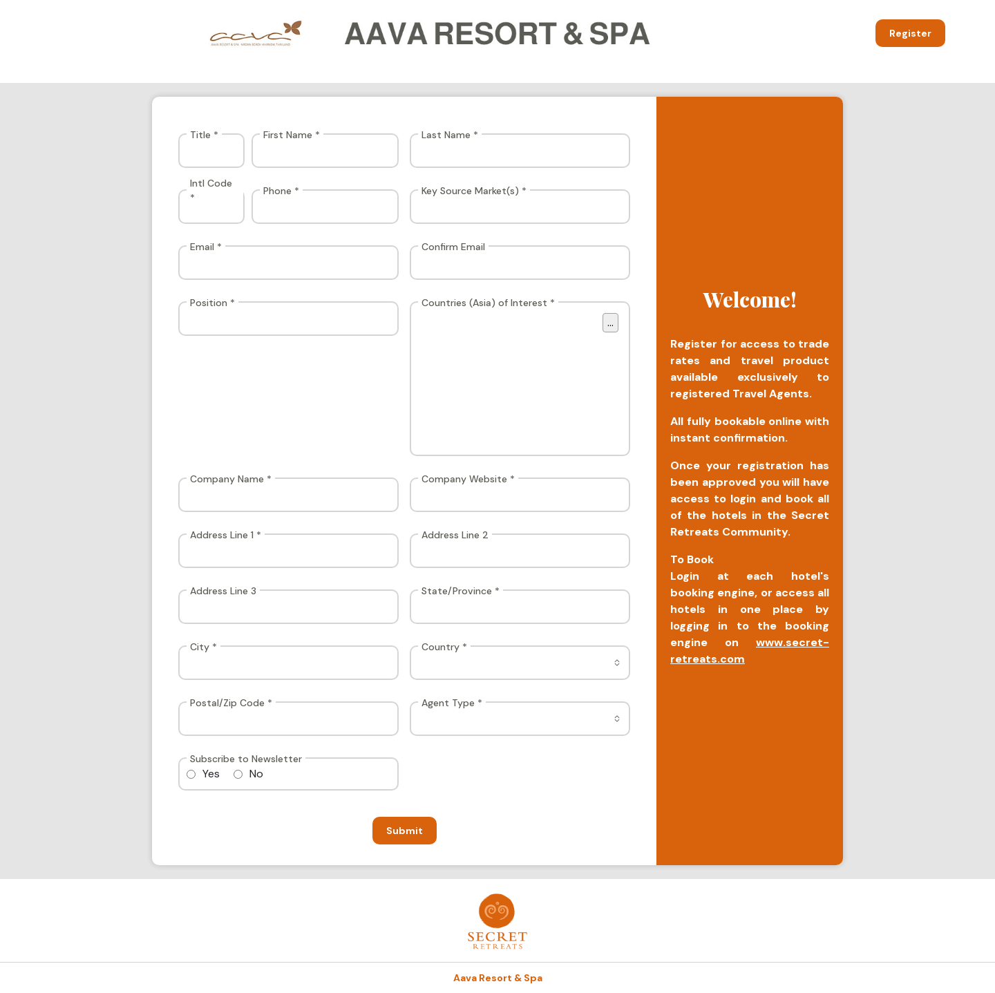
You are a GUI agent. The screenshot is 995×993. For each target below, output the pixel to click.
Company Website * (468, 479)
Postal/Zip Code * (231, 703)
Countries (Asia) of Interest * (488, 302)
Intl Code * (211, 190)
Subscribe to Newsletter (246, 759)
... (610, 322)
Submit (404, 830)
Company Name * (231, 479)
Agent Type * (451, 703)
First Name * (291, 135)
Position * (212, 302)
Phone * (281, 191)
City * (203, 647)
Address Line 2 (455, 535)
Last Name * (449, 135)
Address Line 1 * (225, 535)
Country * (444, 647)
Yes (211, 773)
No (256, 773)
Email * (206, 246)
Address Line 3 (223, 591)
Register (910, 33)
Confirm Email (453, 246)
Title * (204, 135)
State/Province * (460, 591)
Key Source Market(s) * (474, 191)
